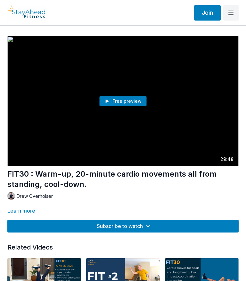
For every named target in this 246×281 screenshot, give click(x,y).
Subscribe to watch (124, 226)
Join (207, 12)
